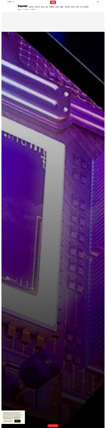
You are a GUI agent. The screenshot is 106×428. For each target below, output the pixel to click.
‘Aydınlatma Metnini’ (7, 418)
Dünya (43, 7)
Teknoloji (67, 7)
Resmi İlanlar (86, 7)
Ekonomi (37, 7)
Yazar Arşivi (32, 9)
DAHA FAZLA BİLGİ (8, 421)
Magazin (51, 7)
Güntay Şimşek (53, 425)
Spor (47, 7)
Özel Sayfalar (26, 9)
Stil (81, 7)
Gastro (73, 7)
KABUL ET (17, 421)
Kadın (57, 7)
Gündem (31, 7)
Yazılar (22, 6)
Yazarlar (19, 9)
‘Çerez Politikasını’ (17, 417)
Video (77, 7)
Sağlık (61, 7)
